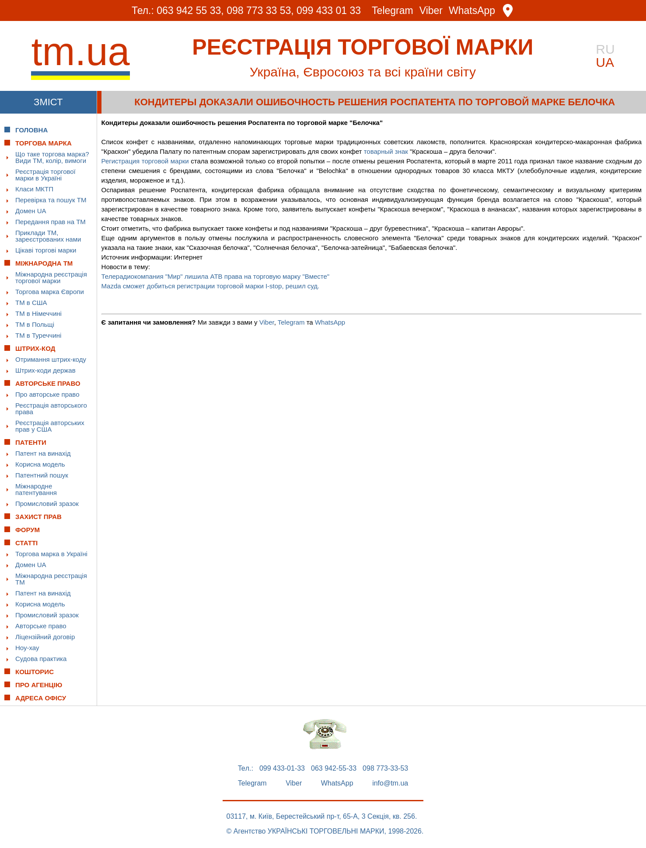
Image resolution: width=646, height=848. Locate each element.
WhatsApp (472, 11)
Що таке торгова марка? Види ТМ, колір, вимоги (52, 157)
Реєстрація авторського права (51, 408)
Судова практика (40, 658)
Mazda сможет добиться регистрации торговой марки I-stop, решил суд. (210, 286)
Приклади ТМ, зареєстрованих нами (48, 235)
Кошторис (34, 671)
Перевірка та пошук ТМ (50, 200)
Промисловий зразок (47, 503)
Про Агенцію (38, 685)
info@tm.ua (390, 783)
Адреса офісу (40, 698)
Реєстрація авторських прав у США (49, 426)
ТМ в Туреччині (38, 335)
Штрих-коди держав (45, 370)
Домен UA (30, 211)
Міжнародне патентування (36, 489)
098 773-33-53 (385, 768)
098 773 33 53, (260, 10)
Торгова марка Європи (49, 291)
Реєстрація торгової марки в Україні (45, 174)
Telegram (392, 11)
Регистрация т (123, 161)
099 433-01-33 (282, 768)
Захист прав (38, 516)
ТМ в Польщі (34, 324)
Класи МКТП (34, 189)
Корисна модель (40, 464)
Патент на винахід (43, 453)
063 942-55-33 (333, 768)
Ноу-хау (27, 647)
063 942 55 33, (190, 10)
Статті (26, 543)
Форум (27, 529)
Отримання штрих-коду (50, 359)
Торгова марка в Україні (51, 553)
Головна (31, 130)
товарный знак (386, 151)
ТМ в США (31, 302)
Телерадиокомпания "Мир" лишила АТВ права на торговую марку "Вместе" (215, 276)
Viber (431, 11)
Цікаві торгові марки (45, 250)
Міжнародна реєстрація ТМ (51, 578)
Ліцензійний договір (45, 636)
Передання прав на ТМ (50, 221)
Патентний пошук (41, 475)
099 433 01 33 (329, 10)
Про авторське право (47, 394)
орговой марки (167, 161)
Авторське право (40, 626)
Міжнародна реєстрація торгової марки (51, 277)
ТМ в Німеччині (38, 313)
